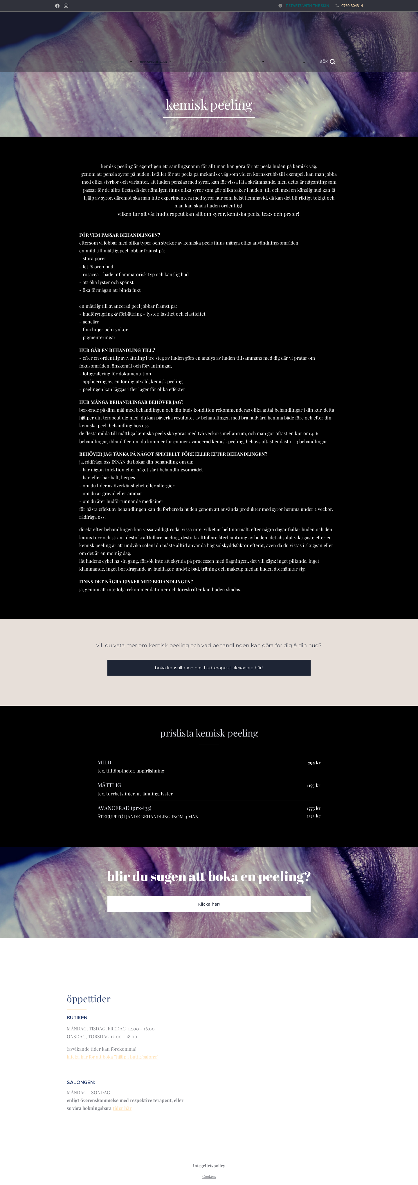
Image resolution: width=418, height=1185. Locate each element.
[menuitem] (158, 62)
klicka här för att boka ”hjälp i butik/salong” (112, 1057)
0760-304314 (352, 5)
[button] (247, 62)
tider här (122, 1108)
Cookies (209, 1176)
